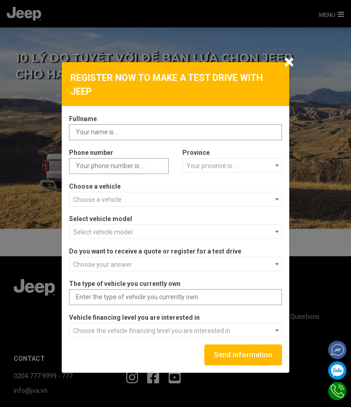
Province (196, 152)
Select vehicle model (100, 218)
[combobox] (232, 165)
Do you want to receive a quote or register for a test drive (155, 251)
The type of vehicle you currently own (125, 283)
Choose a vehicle (95, 186)
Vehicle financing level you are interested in (134, 317)
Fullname (83, 118)
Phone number (91, 152)
